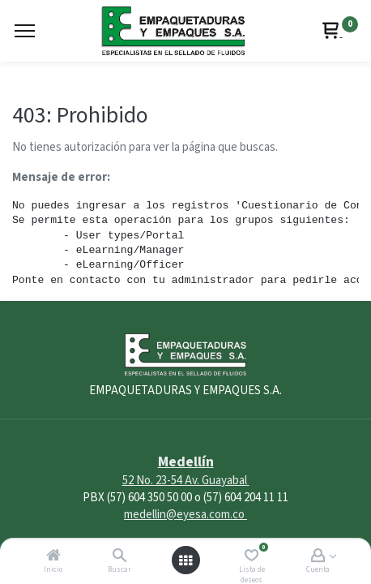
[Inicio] (53, 556)
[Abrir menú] (185, 560)
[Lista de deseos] (251, 556)
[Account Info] (318, 556)
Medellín (186, 462)
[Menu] (24, 31)
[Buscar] (119, 556)
